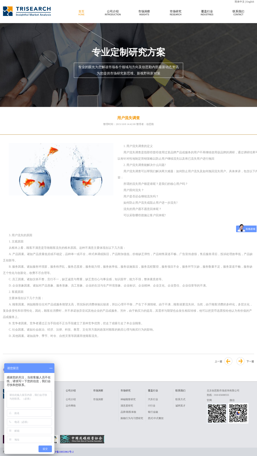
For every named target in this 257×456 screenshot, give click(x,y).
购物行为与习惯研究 (132, 418)
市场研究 (175, 13)
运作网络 (71, 405)
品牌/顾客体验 (128, 411)
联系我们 (238, 13)
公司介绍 (113, 13)
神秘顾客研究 (128, 399)
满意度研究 (127, 405)
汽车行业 (153, 399)
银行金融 (153, 411)
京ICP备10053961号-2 (62, 451)
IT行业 (151, 405)
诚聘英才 (180, 405)
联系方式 (180, 399)
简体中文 (240, 1)
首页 (81, 13)
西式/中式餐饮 (156, 418)
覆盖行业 (207, 13)
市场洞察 (144, 13)
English (250, 1)
